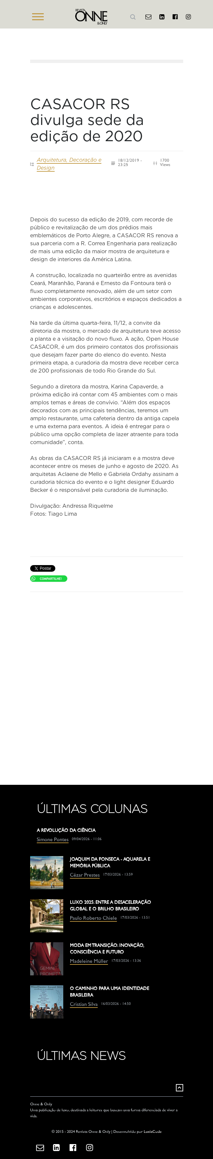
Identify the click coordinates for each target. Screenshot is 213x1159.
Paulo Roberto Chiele (93, 918)
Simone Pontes (53, 840)
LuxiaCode (153, 1132)
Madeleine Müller (89, 961)
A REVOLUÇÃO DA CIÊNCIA (66, 831)
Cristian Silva (84, 1004)
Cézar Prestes (85, 875)
